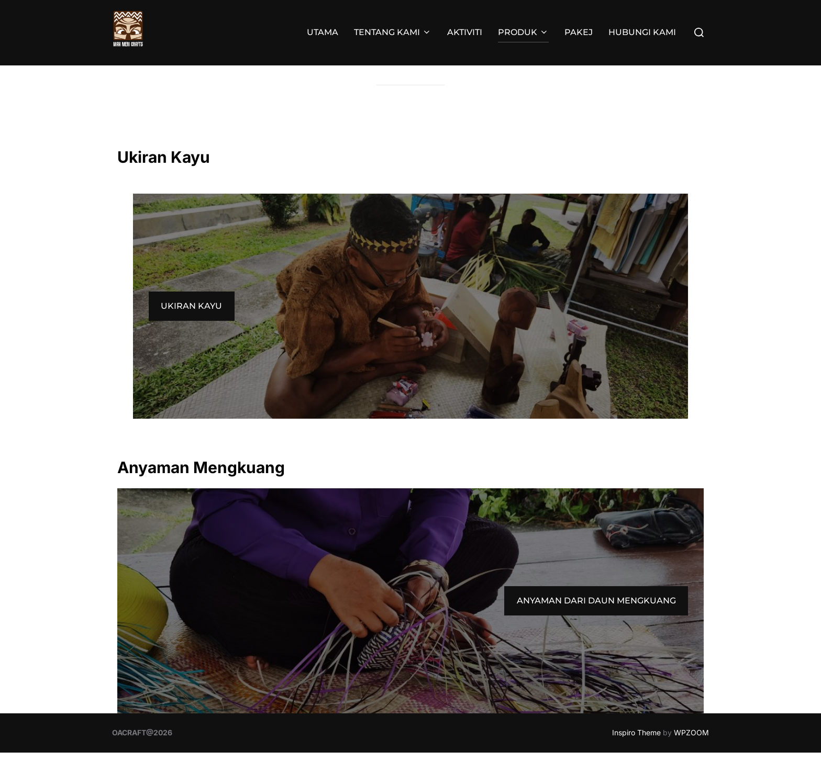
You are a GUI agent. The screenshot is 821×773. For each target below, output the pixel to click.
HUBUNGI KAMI (642, 32)
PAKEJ (578, 32)
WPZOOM (691, 752)
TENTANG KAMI (392, 32)
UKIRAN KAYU (191, 326)
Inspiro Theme (636, 752)
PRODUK (523, 32)
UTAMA (322, 32)
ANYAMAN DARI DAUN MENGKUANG (596, 620)
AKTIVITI (464, 32)
